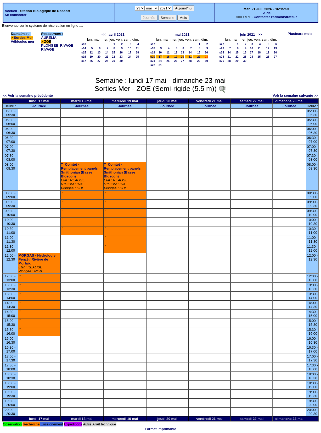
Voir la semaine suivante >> (295, 96)
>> (260, 34)
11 (137, 48)
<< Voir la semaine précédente (28, 96)
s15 (83, 52)
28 (106, 60)
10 (129, 48)
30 (121, 60)
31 (160, 65)
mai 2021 (182, 34)
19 (91, 56)
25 (137, 56)
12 (91, 52)
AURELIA (49, 38)
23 (121, 56)
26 (91, 60)
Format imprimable (160, 429)
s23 (221, 48)
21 (106, 56)
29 (113, 60)
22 (113, 56)
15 (113, 52)
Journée (39, 106)
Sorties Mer (23, 38)
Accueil (11, 11)
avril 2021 (117, 34)
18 (137, 52)
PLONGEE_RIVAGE (57, 45)
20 (98, 56)
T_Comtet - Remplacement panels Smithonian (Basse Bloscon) (79, 170)
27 (98, 60)
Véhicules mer (22, 42)
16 (121, 52)
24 (129, 56)
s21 (152, 60)
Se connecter (16, 15)
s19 (152, 52)
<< (104, 34)
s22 (152, 65)
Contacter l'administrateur (275, 17)
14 (106, 52)
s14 (83, 48)
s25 (221, 56)
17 (129, 52)
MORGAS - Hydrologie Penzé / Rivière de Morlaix (37, 259)
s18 (152, 48)
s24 (221, 52)
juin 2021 (247, 34)
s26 (221, 60)
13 (98, 52)
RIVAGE (47, 49)
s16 (83, 56)
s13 (83, 44)
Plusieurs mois (300, 34)
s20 (152, 56)
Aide (267, 13)
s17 (83, 60)
